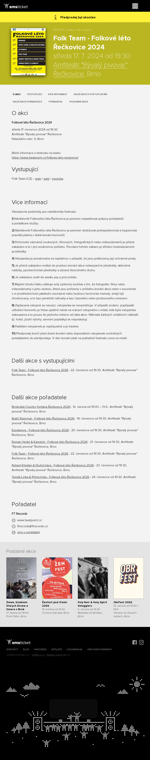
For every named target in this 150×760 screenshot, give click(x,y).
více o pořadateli (28, 532)
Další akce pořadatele (27, 101)
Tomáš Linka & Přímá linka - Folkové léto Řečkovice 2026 (50, 477)
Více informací (57, 94)
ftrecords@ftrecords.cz (32, 526)
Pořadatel (56, 101)
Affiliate (56, 649)
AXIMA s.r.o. (38, 654)
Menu (143, 6)
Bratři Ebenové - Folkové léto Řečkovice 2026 (43, 418)
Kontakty (12, 649)
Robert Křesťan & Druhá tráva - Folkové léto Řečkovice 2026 (53, 465)
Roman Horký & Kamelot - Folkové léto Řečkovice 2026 (50, 442)
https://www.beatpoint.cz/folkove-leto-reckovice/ (45, 158)
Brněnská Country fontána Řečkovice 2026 (41, 407)
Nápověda (40, 649)
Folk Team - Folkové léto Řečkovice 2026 (40, 370)
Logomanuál (75, 649)
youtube (57, 179)
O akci (17, 94)
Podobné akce (78, 101)
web (38, 179)
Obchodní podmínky (99, 649)
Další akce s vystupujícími (90, 94)
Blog (26, 649)
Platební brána (54, 654)
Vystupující (34, 94)
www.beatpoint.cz (29, 520)
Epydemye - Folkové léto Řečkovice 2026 (40, 430)
